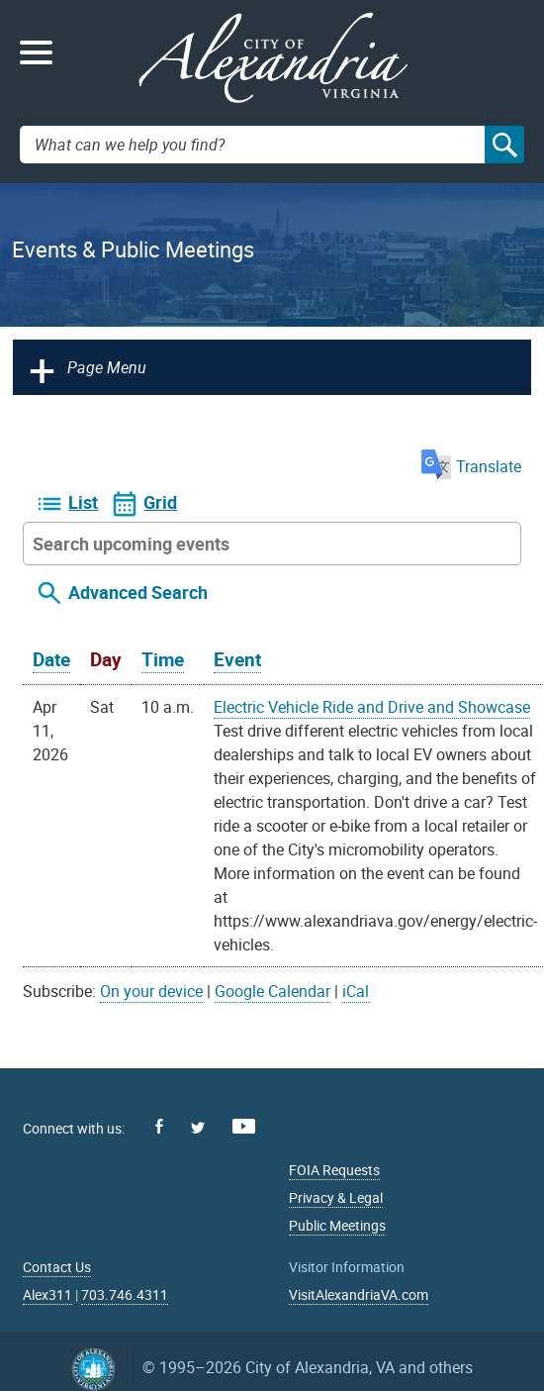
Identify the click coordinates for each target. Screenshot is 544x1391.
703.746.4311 (124, 1294)
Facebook (159, 1126)
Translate (471, 466)
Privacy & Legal (336, 1197)
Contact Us (57, 1266)
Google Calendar (272, 991)
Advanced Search (138, 592)
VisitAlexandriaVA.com (358, 1294)
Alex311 (47, 1294)
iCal (355, 991)
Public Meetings (337, 1225)
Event (237, 659)
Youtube (243, 1126)
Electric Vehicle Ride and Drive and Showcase (372, 707)
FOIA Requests (334, 1169)
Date (51, 659)
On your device (151, 991)
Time (162, 659)
